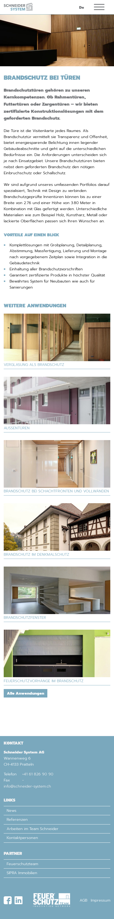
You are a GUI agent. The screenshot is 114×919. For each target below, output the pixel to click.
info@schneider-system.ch (27, 786)
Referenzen (17, 819)
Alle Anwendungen (25, 697)
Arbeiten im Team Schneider (32, 829)
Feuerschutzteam (22, 864)
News (11, 810)
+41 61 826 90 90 (37, 774)
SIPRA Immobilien (22, 873)
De (81, 9)
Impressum (100, 900)
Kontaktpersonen (22, 838)
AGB (83, 900)
